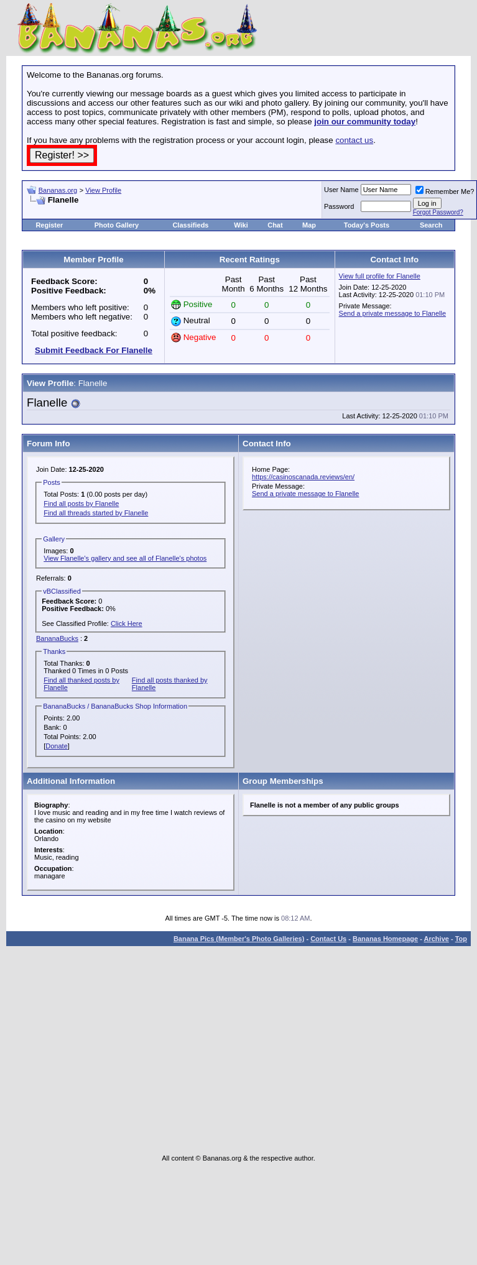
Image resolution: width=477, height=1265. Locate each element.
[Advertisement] (172, 209)
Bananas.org (58, 190)
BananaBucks (57, 638)
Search (431, 225)
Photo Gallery (117, 225)
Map (309, 225)
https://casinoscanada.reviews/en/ (303, 477)
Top (461, 938)
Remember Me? (445, 191)
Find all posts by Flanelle (81, 503)
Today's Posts (366, 225)
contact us (354, 140)
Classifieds (190, 225)
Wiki (241, 225)
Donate (56, 746)
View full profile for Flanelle (379, 276)
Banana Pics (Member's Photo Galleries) (239, 938)
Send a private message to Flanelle (392, 313)
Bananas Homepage (385, 938)
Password (339, 206)
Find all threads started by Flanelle (96, 513)
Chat (274, 225)
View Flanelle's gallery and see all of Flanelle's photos (125, 558)
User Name (341, 189)
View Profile (103, 190)
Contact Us (328, 938)
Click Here (126, 623)
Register (49, 225)
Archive (436, 938)
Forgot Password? (438, 212)
